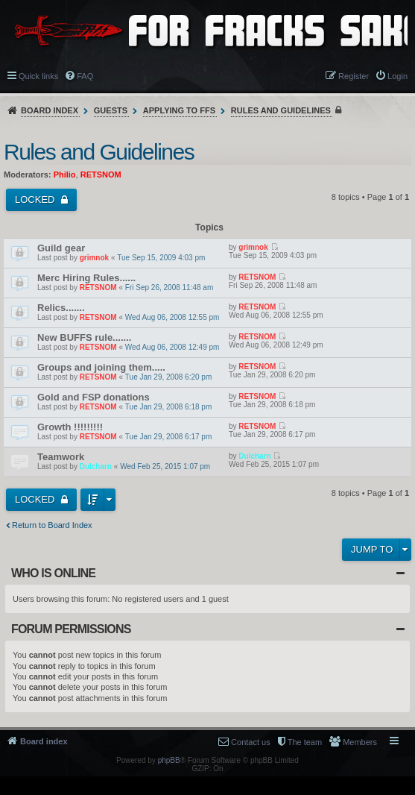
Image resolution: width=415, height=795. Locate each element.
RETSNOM (100, 174)
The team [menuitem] (305, 742)
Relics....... (61, 307)
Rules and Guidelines (281, 110)
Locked (36, 199)
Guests (110, 110)
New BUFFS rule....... (84, 337)
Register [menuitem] (353, 76)
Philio (65, 174)
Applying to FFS (179, 110)
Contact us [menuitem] (250, 742)
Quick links (38, 76)
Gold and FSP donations (93, 397)
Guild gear (61, 248)
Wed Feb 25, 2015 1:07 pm (165, 466)
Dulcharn (96, 466)
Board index (49, 110)
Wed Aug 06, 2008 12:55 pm (172, 317)
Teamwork (60, 456)
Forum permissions (71, 629)
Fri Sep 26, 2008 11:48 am (169, 287)
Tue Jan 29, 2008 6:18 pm (168, 407)
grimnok (94, 258)
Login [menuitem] (397, 76)
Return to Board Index (52, 525)
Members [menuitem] (360, 742)
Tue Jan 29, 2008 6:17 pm (168, 437)
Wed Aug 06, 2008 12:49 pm (172, 347)
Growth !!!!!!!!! (70, 427)
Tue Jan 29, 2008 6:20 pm (168, 377)
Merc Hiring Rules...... (86, 277)
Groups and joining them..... (101, 367)
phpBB (169, 760)
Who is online (53, 573)
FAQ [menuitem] (85, 76)
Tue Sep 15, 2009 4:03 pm (161, 258)
